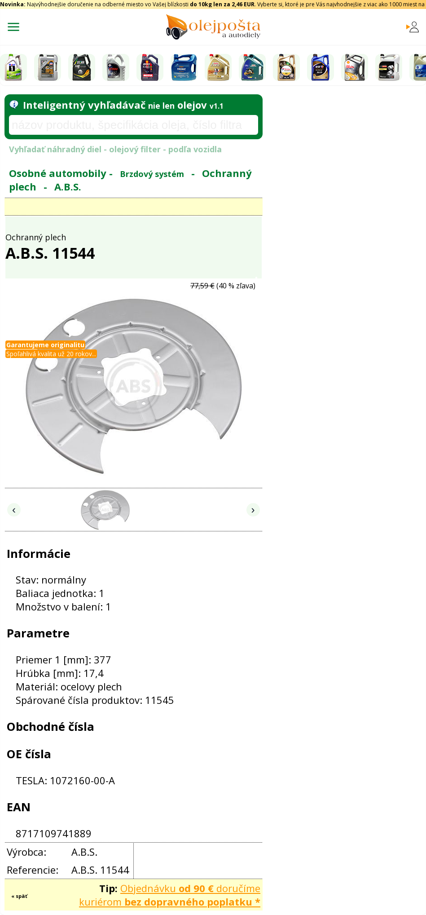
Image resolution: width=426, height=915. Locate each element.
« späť (19, 896)
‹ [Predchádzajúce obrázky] (14, 510)
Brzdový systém (152, 173)
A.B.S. (67, 186)
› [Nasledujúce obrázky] (253, 510)
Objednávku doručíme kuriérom (169, 894)
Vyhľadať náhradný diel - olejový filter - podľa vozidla (115, 149)
